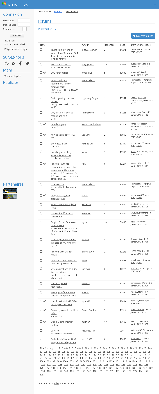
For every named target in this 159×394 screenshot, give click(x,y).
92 (117, 357)
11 (90, 348)
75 (41, 357)
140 (47, 367)
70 (131, 354)
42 (117, 351)
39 (104, 351)
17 (117, 348)
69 (126, 354)
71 (135, 354)
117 (139, 361)
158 (151, 367)
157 (145, 367)
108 (87, 361)
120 (43, 364)
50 (41, 354)
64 (104, 354)
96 (135, 357)
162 (60, 371)
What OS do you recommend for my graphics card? (60, 83)
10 (86, 348)
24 (149, 348)
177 (146, 371)
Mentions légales (12, 75)
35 (86, 351)
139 (41, 367)
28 (54, 351)
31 (68, 351)
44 (126, 351)
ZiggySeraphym (89, 49)
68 (122, 354)
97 (140, 357)
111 (105, 361)
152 (116, 367)
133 (118, 364)
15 (108, 348)
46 (135, 351)
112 (110, 361)
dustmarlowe (136, 63)
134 (123, 364)
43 (122, 351)
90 (108, 357)
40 (108, 351)
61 (90, 354)
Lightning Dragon (90, 98)
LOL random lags (59, 72)
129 (95, 364)
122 (54, 364)
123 (60, 364)
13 (99, 348)
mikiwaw (86, 321)
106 (76, 361)
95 (131, 357)
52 (50, 354)
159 (43, 371)
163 (66, 371)
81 (68, 357)
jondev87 (86, 204)
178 (41, 374)
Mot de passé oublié (14, 44)
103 (59, 361)
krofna (85, 195)
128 (89, 364)
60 (86, 354)
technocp (135, 268)
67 (117, 354)
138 (146, 364)
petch (133, 134)
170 (106, 371)
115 (128, 361)
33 (77, 351)
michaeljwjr (87, 143)
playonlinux (15, 4)
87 (95, 357)
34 (81, 351)
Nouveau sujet (143, 36)
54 (59, 354)
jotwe (84, 152)
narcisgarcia (136, 283)
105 (70, 361)
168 (95, 371)
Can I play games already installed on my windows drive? (63, 242)
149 (99, 367)
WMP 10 (55, 330)
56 (68, 354)
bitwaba (86, 283)
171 (112, 371)
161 (54, 371)
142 (59, 367)
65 (108, 354)
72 (140, 354)
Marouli (134, 163)
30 (63, 351)
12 (95, 348)
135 (129, 364)
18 (122, 348)
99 (149, 357)
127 (83, 364)
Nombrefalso (88, 80)
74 (149, 354)
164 (72, 371)
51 (45, 354)
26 (45, 351)
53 (54, 354)
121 (49, 364)
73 (144, 354)
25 (41, 351)
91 (113, 357)
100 (41, 361)
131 (106, 364)
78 (54, 357)
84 (81, 357)
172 (118, 371)
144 (70, 367)
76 (45, 357)
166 (83, 371)
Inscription (9, 40)
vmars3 (85, 292)
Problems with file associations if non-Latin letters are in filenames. (63, 167)
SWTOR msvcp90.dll (61, 64)
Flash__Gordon (89, 310)
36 (90, 351)
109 (93, 361)
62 (95, 354)
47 (140, 351)
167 (89, 371)
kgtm (84, 222)
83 (77, 357)
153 (122, 367)
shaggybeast (88, 64)
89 (104, 357)
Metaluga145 (88, 330)
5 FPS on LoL (57, 184)
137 (141, 364)
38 (99, 351)
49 (149, 351)
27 (50, 351)
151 (110, 367)
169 (100, 371)
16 (113, 348)
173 (123, 371)
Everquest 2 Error (59, 143)
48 (144, 351)
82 (72, 357)
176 (141, 371)
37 (95, 351)
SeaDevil (86, 134)
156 (139, 367)
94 (126, 357)
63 (99, 354)
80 (63, 357)
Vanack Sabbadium (91, 124)
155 (133, 367)
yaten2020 (87, 339)
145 (76, 367)
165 (77, 371)
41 (113, 351)
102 (53, 361)
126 (77, 364)
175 (135, 371)
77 (50, 357)
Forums (58, 11)
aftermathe (136, 338)
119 (151, 361)
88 (99, 357)
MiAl (84, 163)
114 (122, 361)
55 (63, 354)
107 (82, 361)
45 (131, 351)
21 (135, 348)
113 (116, 361)
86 (90, 357)
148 (93, 367)
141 (53, 367)
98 (144, 357)
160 (49, 371)
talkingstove (88, 112)
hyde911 (86, 301)
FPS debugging (58, 124)
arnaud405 (87, 72)
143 (64, 367)
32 (72, 351)
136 (135, 364)
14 (104, 348)
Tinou (133, 49)
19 (126, 348)
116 (133, 361)
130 (100, 364)
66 (113, 354)
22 (140, 348)
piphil (84, 260)
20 (131, 348)
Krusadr (85, 239)
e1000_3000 (88, 251)
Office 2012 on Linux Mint (64, 260)
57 (72, 354)
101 (47, 361)
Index (56, 383)
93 (122, 357)
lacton (133, 321)
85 (86, 357)
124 (66, 364)
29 (59, 351)
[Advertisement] (17, 133)
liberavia (86, 268)
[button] (155, 4)
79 (59, 357)
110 (99, 361)
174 (129, 371)
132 (112, 364)
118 (145, 361)
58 (77, 354)
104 (64, 361)
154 (128, 367)
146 (82, 367)
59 (81, 354)
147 (87, 367)
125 (72, 364)
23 (144, 348)
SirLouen (86, 213)
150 (105, 367)
